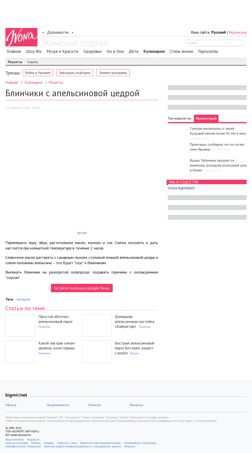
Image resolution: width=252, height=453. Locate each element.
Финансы (136, 405)
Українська (238, 32)
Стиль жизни (181, 51)
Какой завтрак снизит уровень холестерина (56, 345)
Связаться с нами (67, 443)
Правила (49, 443)
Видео (134, 353)
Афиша (10, 405)
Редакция (33, 439)
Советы (32, 62)
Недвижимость (58, 405)
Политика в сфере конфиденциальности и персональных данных (82, 446)
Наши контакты (14, 439)
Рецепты (15, 62)
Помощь (36, 443)
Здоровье (92, 51)
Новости (94, 405)
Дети (134, 51)
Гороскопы (208, 51)
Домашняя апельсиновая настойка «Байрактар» (134, 321)
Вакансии (130, 446)
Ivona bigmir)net (181, 187)
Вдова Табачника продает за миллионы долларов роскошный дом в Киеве (218, 165)
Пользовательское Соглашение (23, 446)
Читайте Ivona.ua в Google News (82, 288)
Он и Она (115, 51)
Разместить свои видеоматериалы (100, 443)
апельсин (23, 299)
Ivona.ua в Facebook (16, 443)
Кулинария (154, 51)
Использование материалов (140, 443)
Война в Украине (37, 72)
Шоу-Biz (34, 51)
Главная (14, 51)
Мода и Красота (62, 51)
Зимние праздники (113, 72)
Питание (44, 353)
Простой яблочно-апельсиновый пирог (55, 319)
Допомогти (57, 32)
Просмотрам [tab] (206, 118)
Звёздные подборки (74, 72)
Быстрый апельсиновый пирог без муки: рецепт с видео (134, 348)
